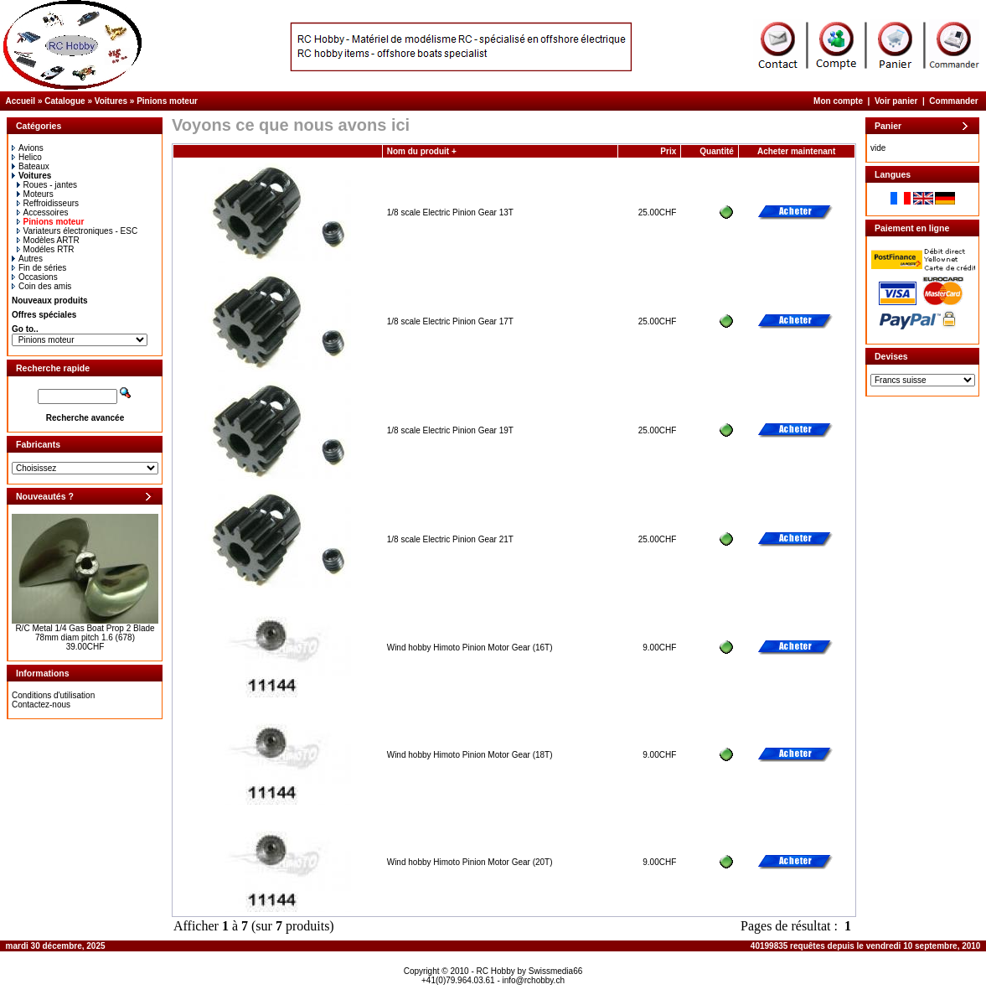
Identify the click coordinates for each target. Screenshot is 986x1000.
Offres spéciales (44, 314)
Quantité (716, 151)
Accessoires (43, 212)
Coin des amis (41, 286)
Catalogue (64, 101)
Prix (668, 151)
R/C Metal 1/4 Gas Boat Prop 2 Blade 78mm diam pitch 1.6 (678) (84, 633)
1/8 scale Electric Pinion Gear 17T (450, 321)
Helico (27, 157)
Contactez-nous (41, 704)
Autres (27, 258)
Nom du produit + (422, 151)
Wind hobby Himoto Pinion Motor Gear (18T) (470, 754)
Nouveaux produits (50, 300)
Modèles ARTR (48, 240)
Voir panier (896, 101)
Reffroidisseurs (48, 203)
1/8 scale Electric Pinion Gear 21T (450, 539)
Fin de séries (39, 267)
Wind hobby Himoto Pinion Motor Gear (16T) (470, 647)
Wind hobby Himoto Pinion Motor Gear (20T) (470, 862)
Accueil (21, 101)
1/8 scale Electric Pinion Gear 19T (450, 430)
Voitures (111, 101)
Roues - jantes (47, 184)
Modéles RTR (46, 249)
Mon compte (838, 101)
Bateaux (30, 166)
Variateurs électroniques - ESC (77, 231)
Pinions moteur (167, 101)
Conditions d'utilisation (53, 695)
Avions (28, 148)
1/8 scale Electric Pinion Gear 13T (450, 212)
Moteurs (35, 194)
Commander (953, 101)
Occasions (35, 277)
